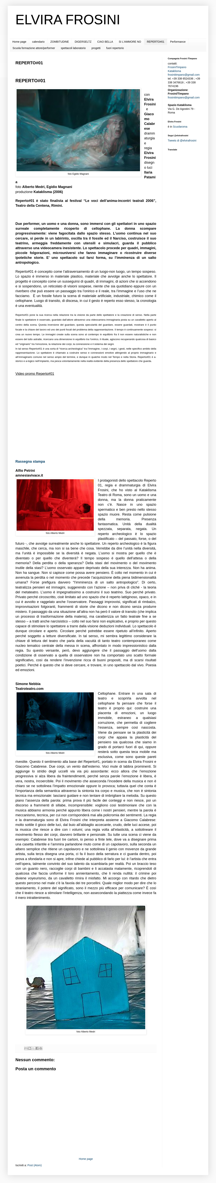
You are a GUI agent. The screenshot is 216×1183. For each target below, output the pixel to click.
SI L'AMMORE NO (130, 41)
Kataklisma (174, 71)
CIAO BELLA (105, 41)
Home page (19, 41)
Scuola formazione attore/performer (34, 48)
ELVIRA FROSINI (67, 19)
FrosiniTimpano (177, 67)
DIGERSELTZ (83, 41)
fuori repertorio (115, 48)
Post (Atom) (34, 1165)
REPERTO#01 (156, 41)
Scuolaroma (180, 126)
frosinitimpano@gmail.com (184, 74)
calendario (38, 41)
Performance (178, 41)
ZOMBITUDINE (59, 41)
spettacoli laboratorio (73, 48)
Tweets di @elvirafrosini (182, 140)
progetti (95, 48)
